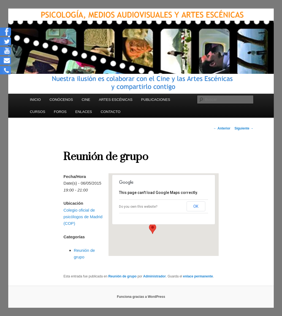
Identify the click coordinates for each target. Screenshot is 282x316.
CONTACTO (111, 112)
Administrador (154, 276)
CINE (86, 100)
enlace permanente (198, 276)
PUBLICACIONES (155, 100)
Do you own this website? (138, 207)
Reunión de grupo (122, 276)
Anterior (222, 128)
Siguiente (243, 128)
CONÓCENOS (61, 100)
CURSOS (37, 112)
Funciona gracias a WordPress (141, 297)
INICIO (35, 100)
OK (195, 206)
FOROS (60, 112)
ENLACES (83, 112)
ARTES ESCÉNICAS (115, 100)
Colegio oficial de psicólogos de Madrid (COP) (82, 217)
